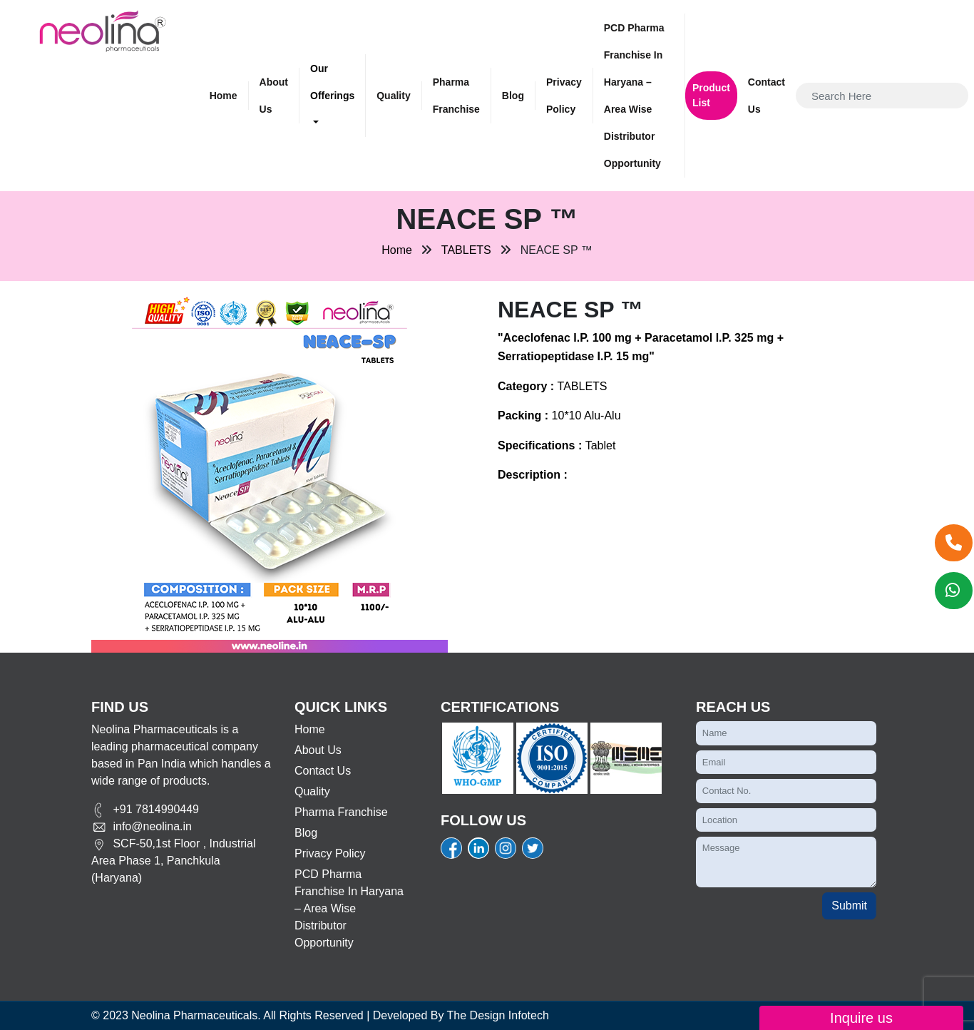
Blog (513, 95)
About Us (274, 95)
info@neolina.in (141, 826)
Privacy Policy (564, 95)
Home (223, 95)
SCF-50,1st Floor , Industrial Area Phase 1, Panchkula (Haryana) (173, 860)
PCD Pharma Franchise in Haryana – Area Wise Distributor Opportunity (634, 95)
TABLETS (466, 250)
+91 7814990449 (145, 809)
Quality (393, 95)
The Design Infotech (498, 1015)
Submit (849, 905)
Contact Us (766, 95)
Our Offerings (332, 82)
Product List (711, 95)
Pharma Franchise (456, 95)
